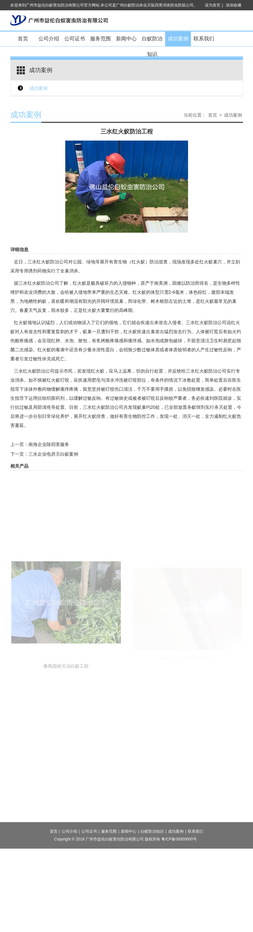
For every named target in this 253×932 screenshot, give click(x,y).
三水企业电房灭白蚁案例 (53, 454)
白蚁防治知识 (152, 41)
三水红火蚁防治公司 (47, 261)
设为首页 (212, 5)
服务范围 (100, 38)
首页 (23, 38)
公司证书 (74, 38)
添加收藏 (233, 5)
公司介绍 (48, 38)
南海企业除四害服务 (48, 444)
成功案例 (178, 38)
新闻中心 (126, 38)
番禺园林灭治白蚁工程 (66, 712)
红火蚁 (139, 292)
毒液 (60, 349)
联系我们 (204, 38)
